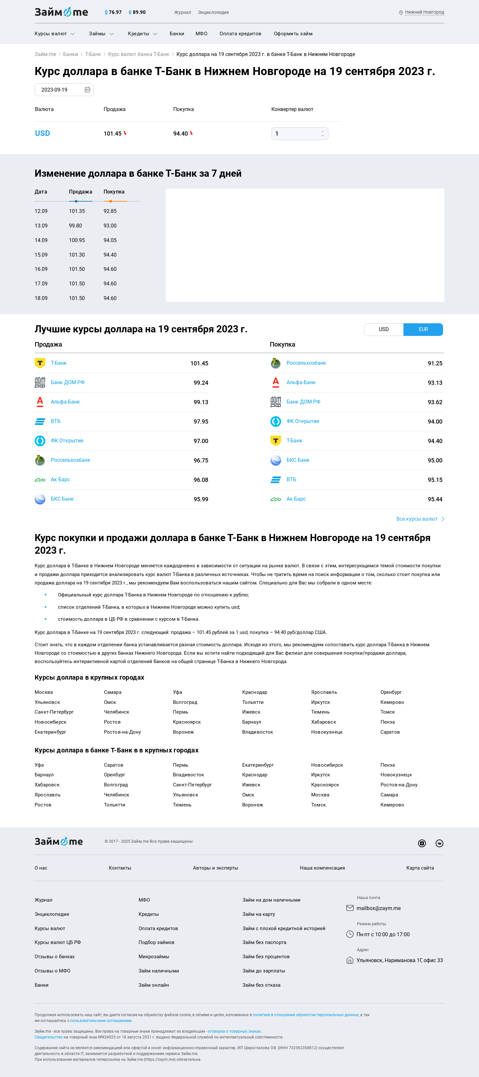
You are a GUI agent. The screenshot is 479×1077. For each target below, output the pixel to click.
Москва (44, 692)
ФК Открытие (67, 441)
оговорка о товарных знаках (234, 1031)
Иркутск (320, 702)
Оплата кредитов (241, 34)
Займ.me (45, 54)
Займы (101, 34)
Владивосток (257, 732)
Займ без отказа (261, 985)
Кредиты (142, 34)
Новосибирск (50, 722)
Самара (112, 692)
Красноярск (187, 722)
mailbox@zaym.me (379, 908)
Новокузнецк (327, 732)
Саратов (390, 732)
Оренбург (391, 692)
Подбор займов (157, 942)
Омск (110, 702)
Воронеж (183, 732)
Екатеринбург (50, 732)
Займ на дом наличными (272, 900)
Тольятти (253, 702)
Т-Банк (93, 54)
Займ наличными (159, 971)
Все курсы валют (417, 519)
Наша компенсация (322, 868)
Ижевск (251, 712)
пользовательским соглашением (100, 1020)
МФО (202, 34)
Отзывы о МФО (52, 971)
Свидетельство (49, 1037)
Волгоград (185, 702)
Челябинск (117, 712)
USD (42, 133)
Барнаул (251, 722)
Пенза (388, 722)
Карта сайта (420, 868)
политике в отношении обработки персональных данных (306, 1015)
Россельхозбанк (70, 460)
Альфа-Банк (65, 402)
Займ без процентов (266, 957)
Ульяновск (47, 702)
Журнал (182, 12)
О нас (41, 868)
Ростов (112, 722)
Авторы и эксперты (215, 868)
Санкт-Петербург (54, 712)
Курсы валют (55, 34)
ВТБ (56, 421)
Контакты (120, 868)
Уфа (177, 692)
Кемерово (393, 702)
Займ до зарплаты (264, 971)
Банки (177, 34)
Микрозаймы (154, 957)
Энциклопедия (213, 12)
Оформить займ (293, 34)
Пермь (180, 712)
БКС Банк (62, 499)
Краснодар (255, 692)
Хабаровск (323, 722)
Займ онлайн (154, 985)
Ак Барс (60, 479)
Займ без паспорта (264, 942)
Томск (388, 712)
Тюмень (320, 712)
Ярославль (324, 692)
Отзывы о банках (54, 957)
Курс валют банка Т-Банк (138, 54)
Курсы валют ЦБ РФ (58, 942)
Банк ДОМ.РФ (68, 382)
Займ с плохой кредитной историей (284, 928)
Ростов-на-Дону (122, 732)
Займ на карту (259, 914)
